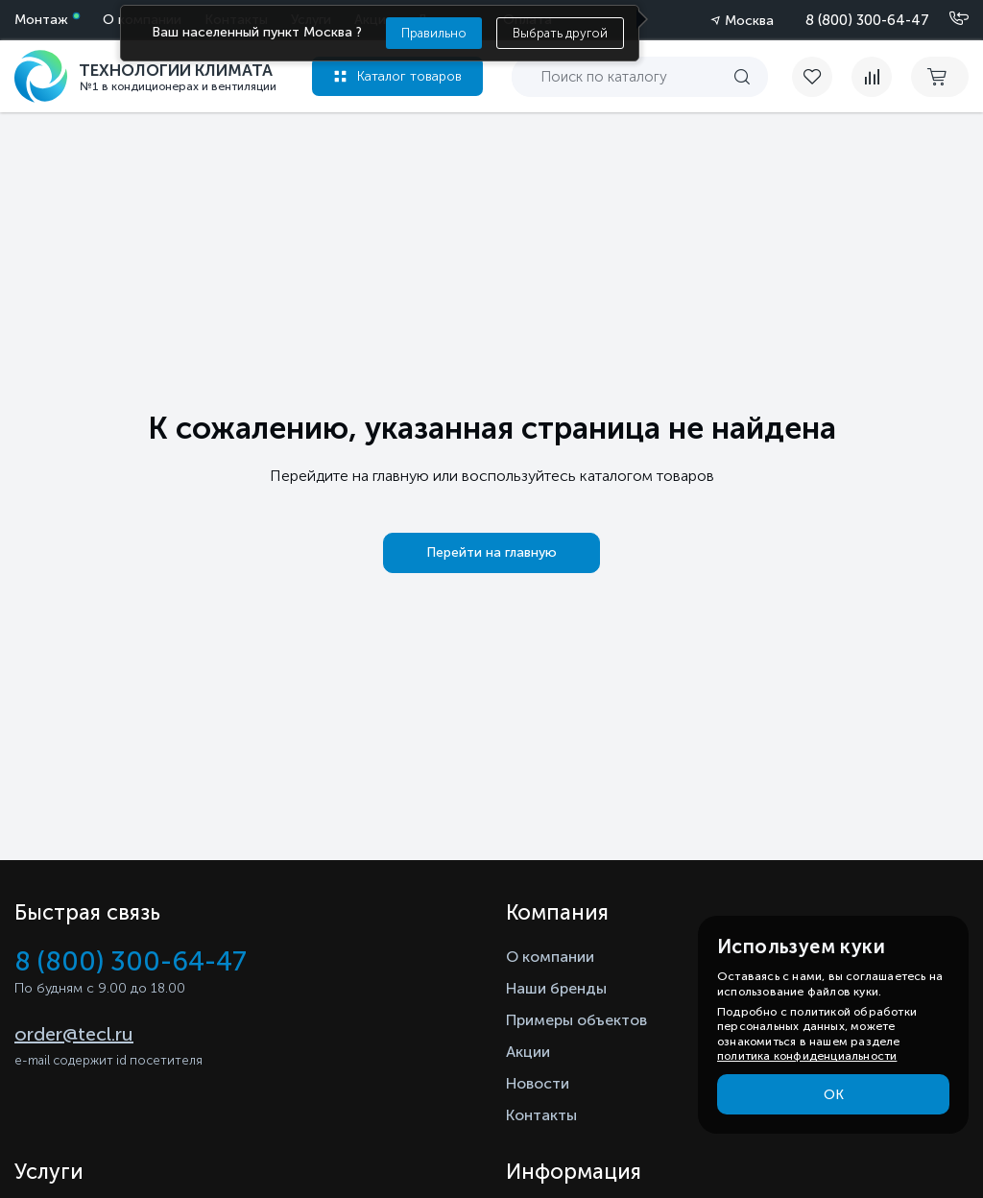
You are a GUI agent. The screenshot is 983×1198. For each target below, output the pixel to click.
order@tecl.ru (73, 1033)
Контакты (541, 1115)
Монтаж (41, 20)
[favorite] (821, 77)
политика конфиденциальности (807, 1056)
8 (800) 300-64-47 (867, 20)
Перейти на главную (491, 552)
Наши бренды (556, 988)
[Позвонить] (947, 19)
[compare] (871, 77)
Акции (528, 1051)
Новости (537, 1083)
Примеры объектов (576, 1020)
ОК (834, 1095)
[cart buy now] (940, 77)
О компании (550, 956)
